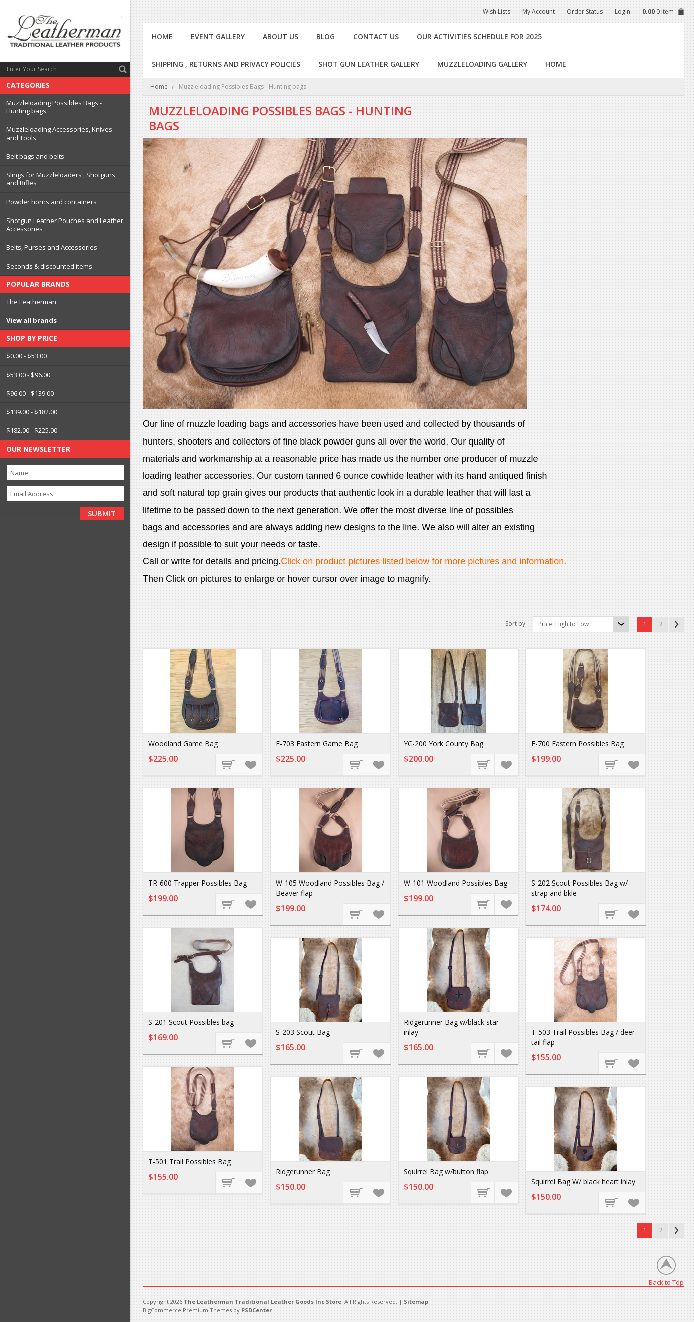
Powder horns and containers (51, 201)
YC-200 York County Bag (443, 743)
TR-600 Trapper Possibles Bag (197, 883)
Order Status (585, 11)
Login (622, 11)
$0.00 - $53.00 (26, 355)
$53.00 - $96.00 (28, 374)
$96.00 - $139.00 (30, 393)
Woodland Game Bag (183, 743)
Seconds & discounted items (49, 266)
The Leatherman (31, 301)
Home (159, 86)
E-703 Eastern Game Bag (317, 743)
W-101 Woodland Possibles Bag (455, 883)
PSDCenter (256, 1310)
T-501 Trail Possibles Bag (189, 1161)
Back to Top (666, 1282)
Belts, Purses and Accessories (51, 247)
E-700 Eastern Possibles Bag (577, 743)
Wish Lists (496, 11)
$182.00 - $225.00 (31, 430)
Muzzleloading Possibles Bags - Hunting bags (54, 106)
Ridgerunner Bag (303, 1171)
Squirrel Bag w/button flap (446, 1171)
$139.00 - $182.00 (31, 411)
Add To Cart (483, 1053)
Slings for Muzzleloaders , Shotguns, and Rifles (61, 178)
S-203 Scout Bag (303, 1032)
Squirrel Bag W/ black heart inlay (583, 1181)
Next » (676, 624)
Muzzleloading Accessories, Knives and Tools (59, 133)
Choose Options (228, 764)
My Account (538, 11)
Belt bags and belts (35, 156)
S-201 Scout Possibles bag (191, 1022)
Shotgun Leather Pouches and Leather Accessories (64, 224)
